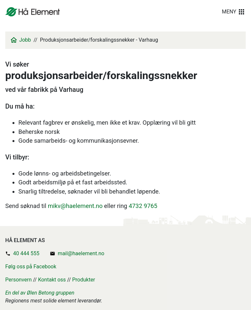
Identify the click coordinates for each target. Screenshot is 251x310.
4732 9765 (143, 205)
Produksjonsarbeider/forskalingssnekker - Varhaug (99, 40)
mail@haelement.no (81, 253)
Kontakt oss (52, 280)
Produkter (83, 280)
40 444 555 (26, 253)
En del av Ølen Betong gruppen (39, 293)
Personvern (18, 280)
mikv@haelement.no (75, 205)
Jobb (25, 40)
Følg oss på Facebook (30, 266)
